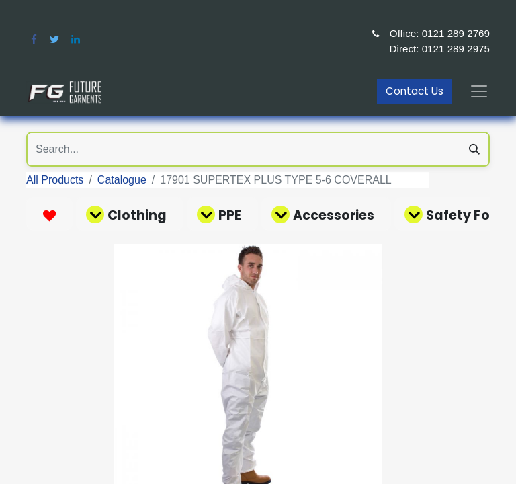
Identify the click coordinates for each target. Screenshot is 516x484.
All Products (54, 180)
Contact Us (414, 91)
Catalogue (121, 180)
